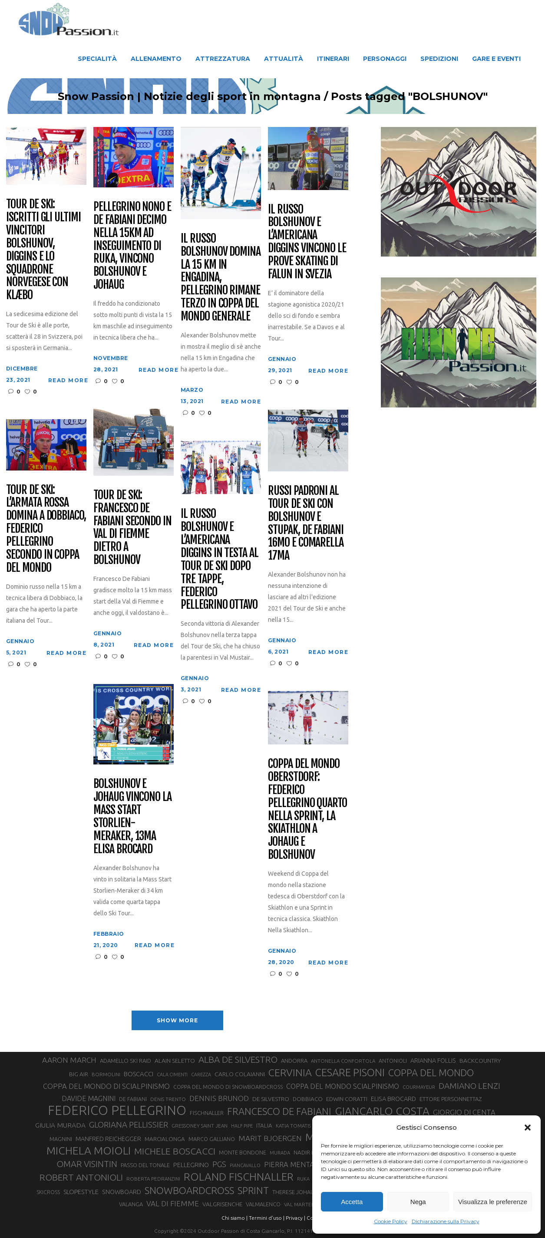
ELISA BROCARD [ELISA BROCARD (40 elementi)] (393, 1098)
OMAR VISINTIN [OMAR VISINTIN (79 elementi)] (86, 1164)
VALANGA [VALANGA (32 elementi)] (131, 1204)
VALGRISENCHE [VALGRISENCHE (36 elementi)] (222, 1204)
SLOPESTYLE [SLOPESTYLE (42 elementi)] (81, 1191)
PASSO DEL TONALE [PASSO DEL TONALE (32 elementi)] (145, 1165)
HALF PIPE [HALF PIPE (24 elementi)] (242, 1125)
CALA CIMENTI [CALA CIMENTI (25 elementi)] (172, 1074)
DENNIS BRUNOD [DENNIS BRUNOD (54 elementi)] (219, 1098)
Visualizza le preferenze (492, 1201)
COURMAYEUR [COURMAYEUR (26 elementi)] (419, 1087)
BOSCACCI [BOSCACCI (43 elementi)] (138, 1074)
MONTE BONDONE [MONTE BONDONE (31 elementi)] (242, 1152)
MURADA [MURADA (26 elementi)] (280, 1152)
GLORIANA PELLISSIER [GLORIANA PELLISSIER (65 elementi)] (128, 1124)
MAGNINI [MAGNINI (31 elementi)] (61, 1139)
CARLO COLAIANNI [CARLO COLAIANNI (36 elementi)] (240, 1074)
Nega (418, 1201)
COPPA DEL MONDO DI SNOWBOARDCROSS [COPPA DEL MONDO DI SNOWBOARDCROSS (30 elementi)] (228, 1087)
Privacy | (295, 1218)
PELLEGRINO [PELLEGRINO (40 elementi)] (191, 1164)
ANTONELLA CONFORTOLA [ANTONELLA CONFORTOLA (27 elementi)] (343, 1061)
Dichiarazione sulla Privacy (445, 1221)
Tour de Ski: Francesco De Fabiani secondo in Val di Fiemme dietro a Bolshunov (132, 528)
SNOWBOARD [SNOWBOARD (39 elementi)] (121, 1191)
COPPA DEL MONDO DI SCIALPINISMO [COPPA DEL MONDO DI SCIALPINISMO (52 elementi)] (106, 1086)
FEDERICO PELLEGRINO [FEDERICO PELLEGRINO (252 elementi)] (117, 1110)
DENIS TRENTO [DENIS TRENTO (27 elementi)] (168, 1099)
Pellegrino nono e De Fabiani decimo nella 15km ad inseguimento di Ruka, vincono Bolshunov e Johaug (132, 245)
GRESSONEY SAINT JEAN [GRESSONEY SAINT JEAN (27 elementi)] (200, 1125)
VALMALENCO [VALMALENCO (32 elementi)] (263, 1204)
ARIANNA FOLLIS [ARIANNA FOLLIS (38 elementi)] (433, 1060)
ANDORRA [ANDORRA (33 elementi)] (294, 1061)
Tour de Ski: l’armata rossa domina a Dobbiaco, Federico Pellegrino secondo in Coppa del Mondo (46, 529)
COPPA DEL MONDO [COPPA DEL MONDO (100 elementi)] (431, 1073)
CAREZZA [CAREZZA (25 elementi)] (201, 1074)
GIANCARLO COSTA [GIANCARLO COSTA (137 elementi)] (382, 1111)
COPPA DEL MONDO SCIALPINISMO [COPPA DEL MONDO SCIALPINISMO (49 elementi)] (342, 1086)
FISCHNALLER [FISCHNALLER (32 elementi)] (207, 1113)
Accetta (352, 1201)
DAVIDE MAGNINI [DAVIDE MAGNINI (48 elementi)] (89, 1098)
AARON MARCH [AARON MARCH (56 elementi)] (69, 1060)
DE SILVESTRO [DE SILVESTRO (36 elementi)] (270, 1098)
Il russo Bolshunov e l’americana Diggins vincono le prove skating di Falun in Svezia (307, 242)
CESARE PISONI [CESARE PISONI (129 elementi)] (350, 1072)
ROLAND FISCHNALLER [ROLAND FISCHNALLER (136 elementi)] (239, 1176)
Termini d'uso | (266, 1218)
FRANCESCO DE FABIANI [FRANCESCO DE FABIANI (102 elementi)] (279, 1111)
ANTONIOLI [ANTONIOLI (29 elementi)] (393, 1061)
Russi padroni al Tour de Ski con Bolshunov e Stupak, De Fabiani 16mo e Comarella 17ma (306, 523)
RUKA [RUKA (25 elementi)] (303, 1178)
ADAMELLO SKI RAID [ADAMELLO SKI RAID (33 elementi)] (125, 1061)
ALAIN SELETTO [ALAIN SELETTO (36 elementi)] (175, 1060)
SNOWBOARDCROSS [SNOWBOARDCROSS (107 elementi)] (189, 1190)
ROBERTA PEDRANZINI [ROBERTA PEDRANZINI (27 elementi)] (153, 1178)
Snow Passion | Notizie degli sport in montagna (173, 96)
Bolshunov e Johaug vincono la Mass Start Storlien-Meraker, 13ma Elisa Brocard (132, 816)
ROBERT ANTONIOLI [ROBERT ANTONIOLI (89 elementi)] (81, 1177)
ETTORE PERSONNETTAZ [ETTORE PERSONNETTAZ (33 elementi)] (450, 1099)
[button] (527, 1127)
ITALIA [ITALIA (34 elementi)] (264, 1125)
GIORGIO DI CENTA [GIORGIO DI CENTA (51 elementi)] (464, 1112)
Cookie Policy (390, 1221)
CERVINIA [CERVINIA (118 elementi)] (290, 1072)
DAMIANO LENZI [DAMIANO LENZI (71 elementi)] (469, 1086)
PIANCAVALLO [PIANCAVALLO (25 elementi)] (245, 1165)
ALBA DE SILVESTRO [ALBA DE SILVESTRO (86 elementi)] (237, 1059)
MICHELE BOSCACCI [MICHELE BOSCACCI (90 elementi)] (174, 1151)
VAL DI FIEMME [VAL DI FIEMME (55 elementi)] (172, 1203)
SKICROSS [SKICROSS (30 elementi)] (48, 1192)
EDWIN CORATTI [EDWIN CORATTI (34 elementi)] (346, 1099)
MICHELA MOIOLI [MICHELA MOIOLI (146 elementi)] (88, 1150)
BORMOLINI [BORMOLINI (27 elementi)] (106, 1074)
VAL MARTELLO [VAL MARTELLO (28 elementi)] (302, 1204)
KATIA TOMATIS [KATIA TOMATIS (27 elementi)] (293, 1125)
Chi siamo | (234, 1218)
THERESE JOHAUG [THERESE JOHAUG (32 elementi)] (295, 1192)
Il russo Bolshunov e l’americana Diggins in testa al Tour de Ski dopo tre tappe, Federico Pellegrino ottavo (219, 559)
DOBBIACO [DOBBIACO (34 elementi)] (308, 1099)
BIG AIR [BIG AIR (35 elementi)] (78, 1074)
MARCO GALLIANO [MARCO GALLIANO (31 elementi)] (211, 1139)
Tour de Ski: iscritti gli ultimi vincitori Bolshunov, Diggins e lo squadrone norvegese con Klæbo (43, 250)
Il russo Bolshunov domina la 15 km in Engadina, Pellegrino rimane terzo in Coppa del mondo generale (221, 277)
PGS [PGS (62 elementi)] (219, 1164)
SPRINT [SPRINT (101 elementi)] (253, 1190)
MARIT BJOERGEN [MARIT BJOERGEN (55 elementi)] (270, 1138)
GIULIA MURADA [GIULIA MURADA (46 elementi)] (60, 1125)
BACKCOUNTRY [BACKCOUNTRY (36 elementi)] (480, 1060)
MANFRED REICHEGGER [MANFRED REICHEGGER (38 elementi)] (108, 1138)
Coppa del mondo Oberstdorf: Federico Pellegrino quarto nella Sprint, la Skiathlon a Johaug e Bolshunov (307, 809)
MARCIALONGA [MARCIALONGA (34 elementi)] (165, 1139)
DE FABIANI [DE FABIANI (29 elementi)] (133, 1099)
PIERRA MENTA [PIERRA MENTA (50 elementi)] (289, 1164)
